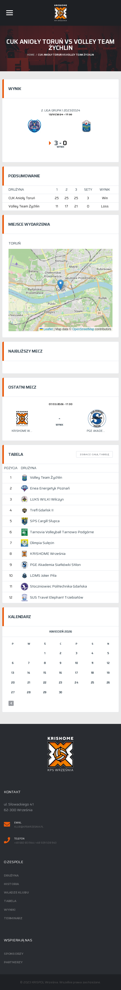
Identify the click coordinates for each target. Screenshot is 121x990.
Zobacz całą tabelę (94, 454)
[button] (60, 284)
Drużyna (11, 875)
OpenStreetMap (83, 329)
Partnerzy (13, 962)
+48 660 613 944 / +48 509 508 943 (35, 843)
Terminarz (13, 918)
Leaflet (46, 329)
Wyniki (9, 910)
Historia (11, 884)
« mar (11, 703)
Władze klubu (16, 892)
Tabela (10, 901)
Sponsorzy (13, 954)
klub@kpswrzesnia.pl (28, 827)
